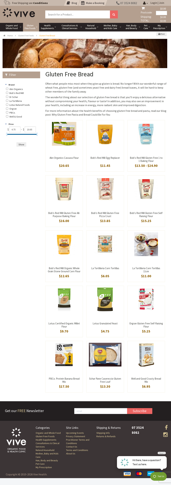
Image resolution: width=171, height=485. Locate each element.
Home (8, 35)
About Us (70, 453)
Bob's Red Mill (16, 93)
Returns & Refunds (106, 436)
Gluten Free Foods (26, 35)
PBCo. (12, 112)
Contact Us (71, 446)
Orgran (13, 108)
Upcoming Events (75, 432)
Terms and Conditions (77, 450)
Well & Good (15, 116)
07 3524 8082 (126, 3)
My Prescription (44, 467)
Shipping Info (103, 432)
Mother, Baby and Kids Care (47, 455)
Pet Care (40, 463)
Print (161, 34)
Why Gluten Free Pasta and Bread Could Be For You (81, 114)
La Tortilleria (15, 101)
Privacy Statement (75, 436)
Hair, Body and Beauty (47, 460)
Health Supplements (46, 439)
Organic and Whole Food (48, 432)
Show (21, 144)
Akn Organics (16, 89)
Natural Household (45, 450)
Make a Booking (92, 3)
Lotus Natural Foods (19, 105)
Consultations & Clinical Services (47, 445)
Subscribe (139, 411)
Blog (72, 3)
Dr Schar (13, 97)
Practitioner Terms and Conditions (77, 441)
